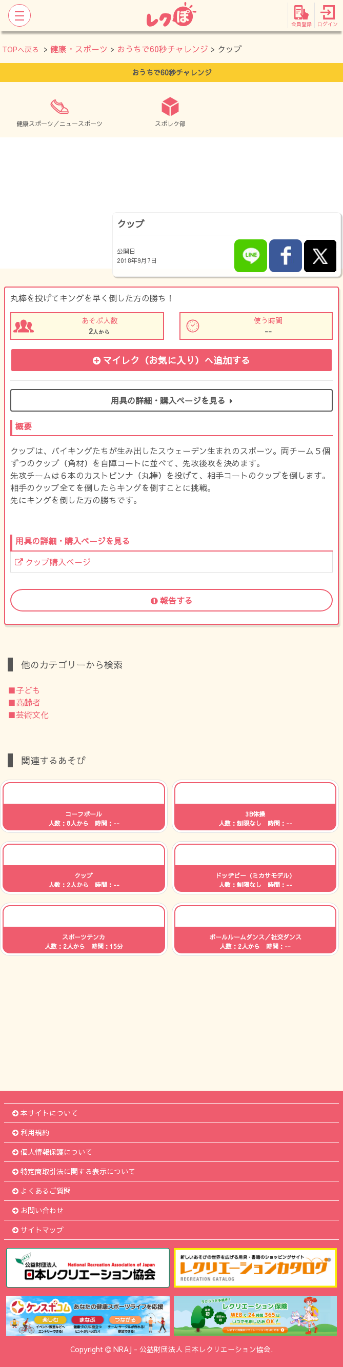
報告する (172, 600)
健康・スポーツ (79, 48)
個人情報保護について (52, 1152)
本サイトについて (45, 1113)
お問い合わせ (38, 1210)
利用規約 (30, 1132)
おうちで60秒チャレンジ (162, 48)
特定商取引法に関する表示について (73, 1171)
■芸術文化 (28, 714)
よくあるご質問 (41, 1191)
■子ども (24, 690)
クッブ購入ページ (53, 561)
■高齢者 (24, 702)
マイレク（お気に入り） (171, 360)
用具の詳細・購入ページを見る (172, 400)
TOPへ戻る (20, 49)
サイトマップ (38, 1230)
